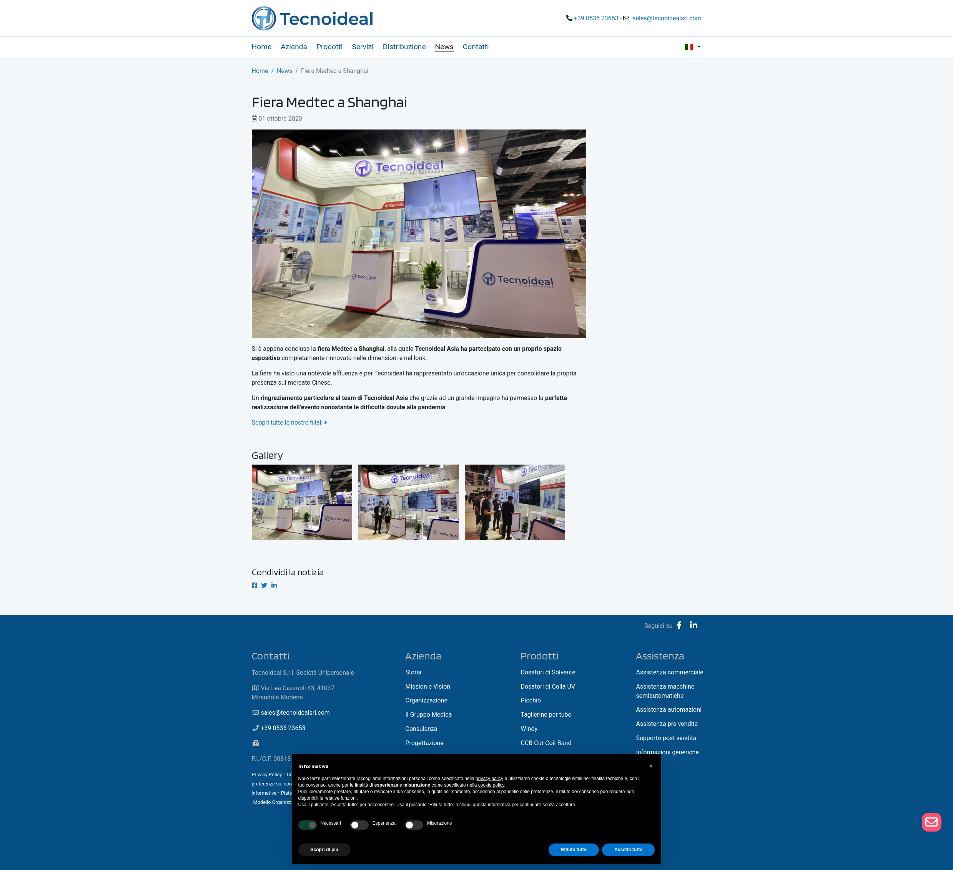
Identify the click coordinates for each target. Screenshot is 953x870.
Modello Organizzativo (277, 802)
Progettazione (424, 743)
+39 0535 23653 (596, 18)
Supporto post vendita (666, 738)
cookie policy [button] (491, 785)
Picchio (531, 700)
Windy (529, 728)
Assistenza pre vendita (667, 723)
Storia (413, 672)
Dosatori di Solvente (548, 672)
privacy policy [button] (489, 778)
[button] (651, 766)
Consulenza (421, 728)
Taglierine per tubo (546, 714)
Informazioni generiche (667, 752)
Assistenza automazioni (668, 709)
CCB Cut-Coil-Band (546, 743)
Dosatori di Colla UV (548, 686)
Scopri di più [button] (325, 849)
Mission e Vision (427, 686)
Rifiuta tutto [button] (574, 849)
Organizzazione (426, 700)
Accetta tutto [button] (628, 849)
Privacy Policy (267, 774)
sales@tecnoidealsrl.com (666, 18)
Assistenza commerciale (669, 672)
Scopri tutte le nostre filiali (290, 422)
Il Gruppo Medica (428, 714)
